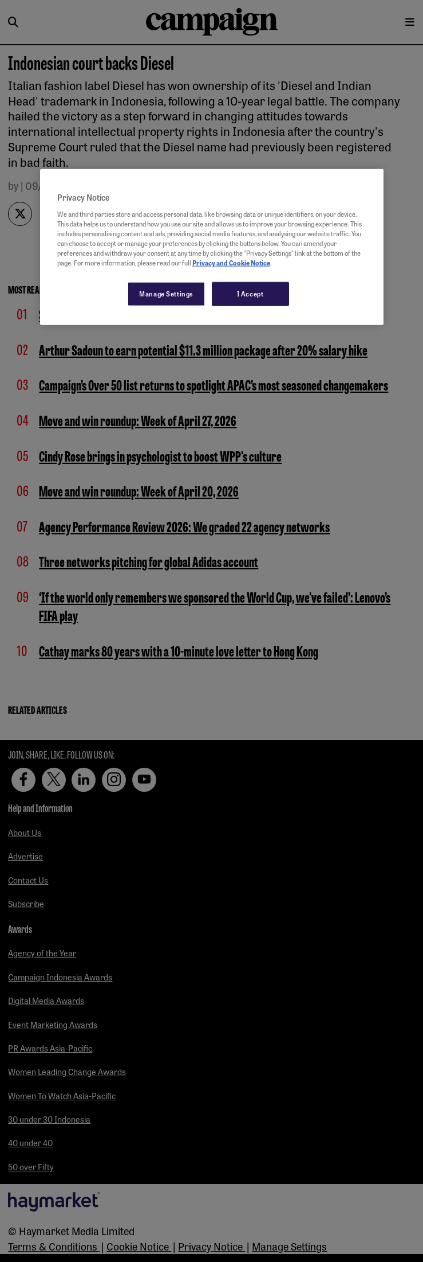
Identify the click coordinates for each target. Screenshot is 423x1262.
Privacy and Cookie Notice (231, 262)
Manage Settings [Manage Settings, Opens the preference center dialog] (166, 293)
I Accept (250, 293)
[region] (212, 247)
